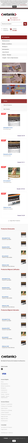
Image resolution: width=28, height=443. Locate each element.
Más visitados (7, 109)
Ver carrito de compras (6, 427)
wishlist (4, 28)
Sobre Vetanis (4, 408)
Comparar (4, 30)
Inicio (2, 382)
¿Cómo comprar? (5, 412)
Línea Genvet (5, 52)
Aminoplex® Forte (8, 128)
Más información (23, 4)
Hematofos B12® (7, 155)
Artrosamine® (7, 181)
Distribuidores (4, 420)
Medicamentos (6, 40)
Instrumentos (5, 49)
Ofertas (5, 101)
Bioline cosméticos (7, 44)
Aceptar (14, 6)
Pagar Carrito (4, 429)
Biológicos (5, 46)
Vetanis (6, 438)
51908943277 (14, 18)
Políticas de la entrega (6, 410)
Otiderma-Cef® (7, 208)
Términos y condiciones (6, 404)
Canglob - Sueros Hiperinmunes (10, 57)
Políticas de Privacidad (6, 406)
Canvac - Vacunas (6, 54)
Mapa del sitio (4, 416)
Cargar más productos (14, 221)
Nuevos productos (8, 105)
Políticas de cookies (6, 414)
